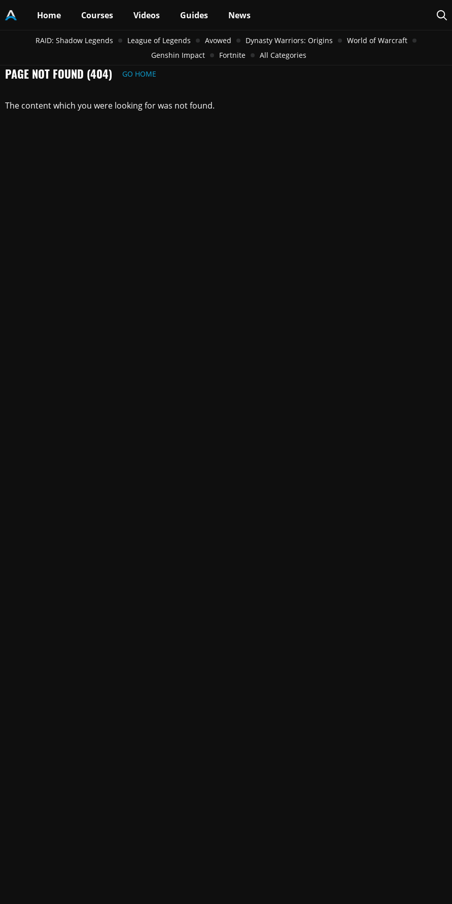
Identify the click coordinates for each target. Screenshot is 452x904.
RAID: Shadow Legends (74, 40)
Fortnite (232, 55)
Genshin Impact (178, 55)
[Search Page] (442, 15)
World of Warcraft (377, 40)
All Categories (283, 55)
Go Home (139, 74)
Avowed (218, 40)
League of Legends (159, 40)
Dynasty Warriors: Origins (289, 40)
